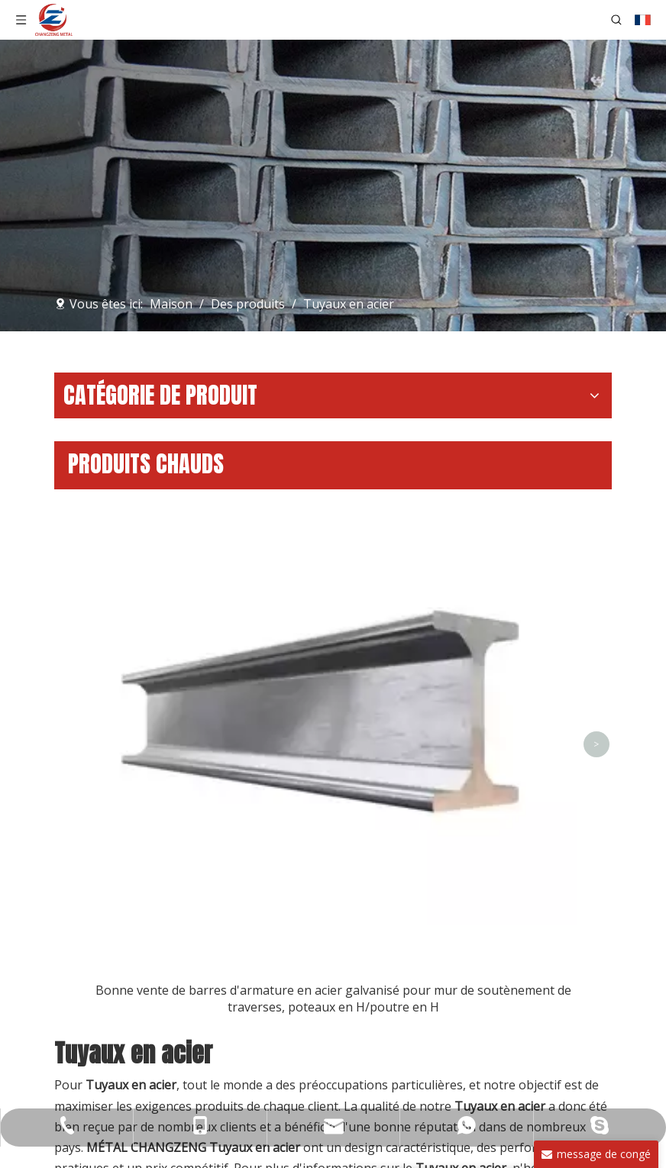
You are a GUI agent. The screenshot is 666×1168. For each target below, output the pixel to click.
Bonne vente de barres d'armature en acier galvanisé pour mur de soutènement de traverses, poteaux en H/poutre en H (333, 998)
